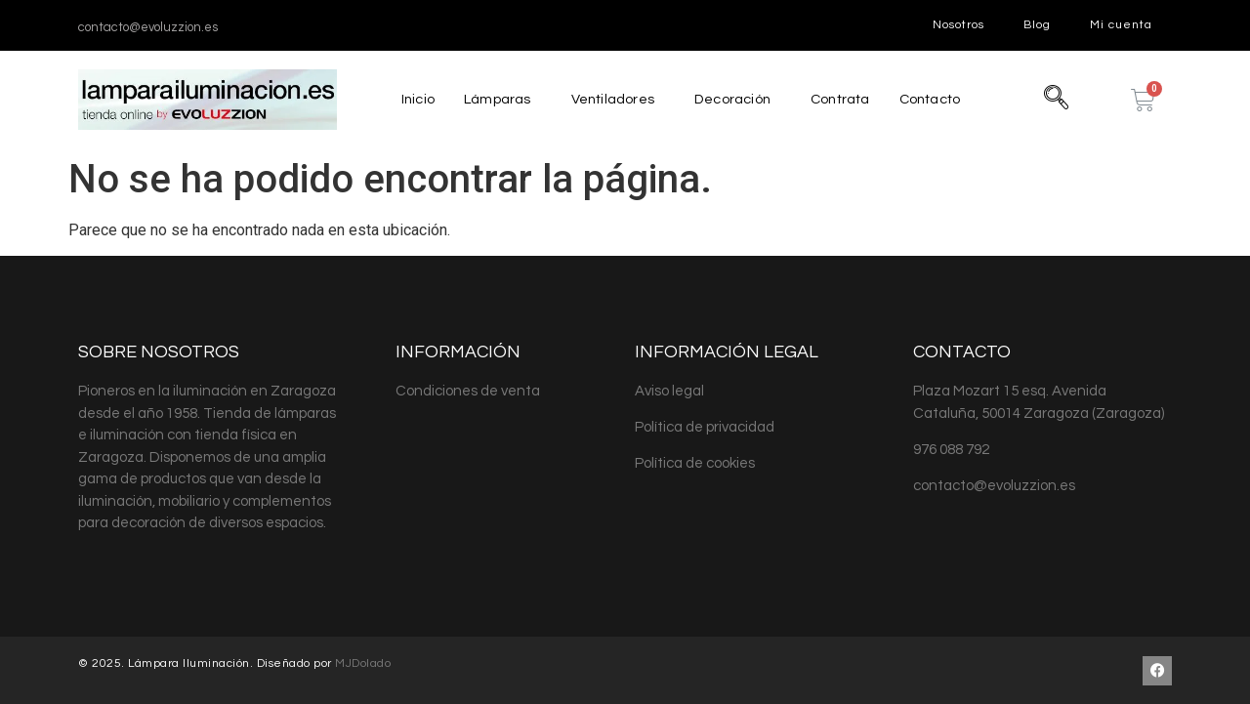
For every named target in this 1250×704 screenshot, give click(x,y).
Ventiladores (608, 99)
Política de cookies (695, 463)
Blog (1037, 25)
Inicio (412, 99)
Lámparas (492, 99)
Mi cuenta (1121, 25)
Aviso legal (669, 391)
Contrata (841, 99)
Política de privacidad (704, 427)
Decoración (730, 99)
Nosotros (958, 25)
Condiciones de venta (468, 391)
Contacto (935, 99)
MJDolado (363, 663)
